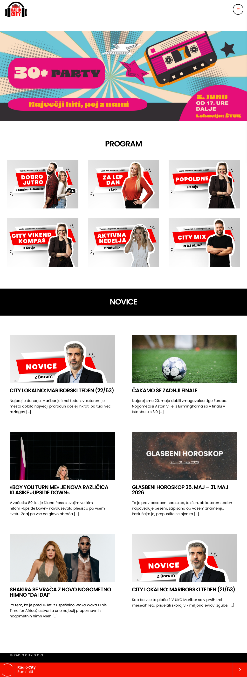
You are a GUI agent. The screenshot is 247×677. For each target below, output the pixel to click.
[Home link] (16, 9)
